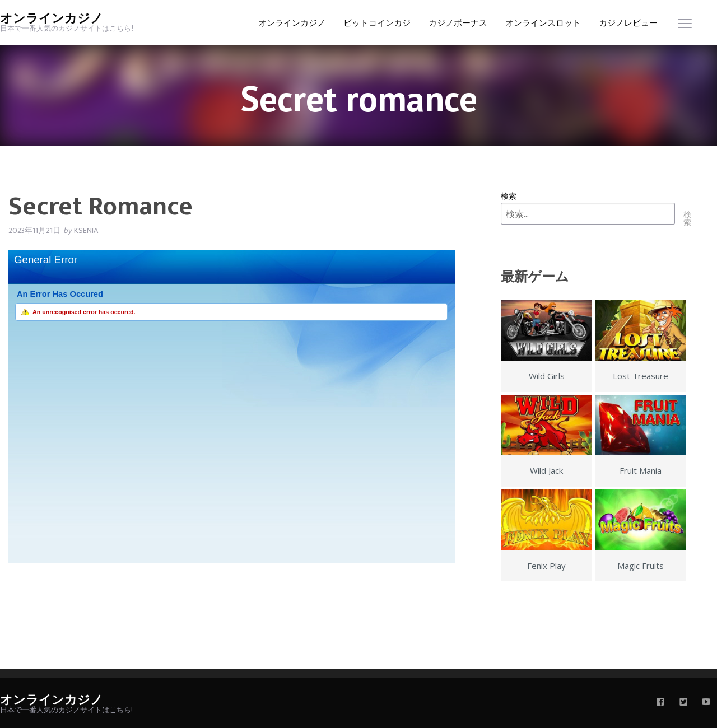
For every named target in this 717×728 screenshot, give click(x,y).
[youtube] (706, 703)
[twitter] (683, 703)
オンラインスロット (543, 23)
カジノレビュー (628, 23)
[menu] (685, 26)
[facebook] (660, 703)
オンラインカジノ (51, 18)
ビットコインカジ (377, 23)
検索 (508, 195)
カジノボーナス (458, 23)
